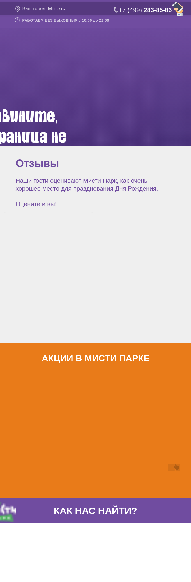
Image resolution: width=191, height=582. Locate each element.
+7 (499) (145, 9)
